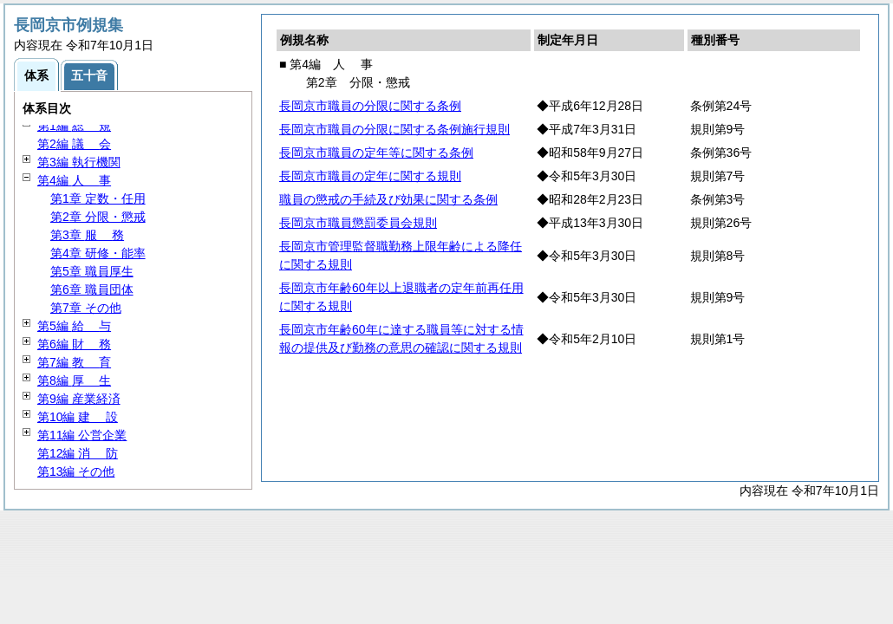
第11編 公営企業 (82, 435)
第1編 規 (74, 126)
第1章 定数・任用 (98, 198)
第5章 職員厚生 (92, 271)
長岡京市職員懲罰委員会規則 (358, 223)
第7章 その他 (85, 308)
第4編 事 (74, 180)
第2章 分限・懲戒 (98, 217)
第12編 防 (77, 453)
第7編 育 (74, 362)
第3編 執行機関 (79, 162)
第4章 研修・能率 (98, 253)
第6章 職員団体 (92, 289)
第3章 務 (87, 235)
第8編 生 (74, 380)
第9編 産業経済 (79, 399)
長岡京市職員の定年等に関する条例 (376, 152)
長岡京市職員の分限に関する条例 (370, 106)
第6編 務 (74, 344)
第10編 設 (77, 417)
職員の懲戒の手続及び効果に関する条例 (388, 199)
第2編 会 (74, 144)
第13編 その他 (75, 471)
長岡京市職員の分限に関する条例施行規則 (394, 129)
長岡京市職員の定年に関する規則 (370, 176)
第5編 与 (74, 326)
